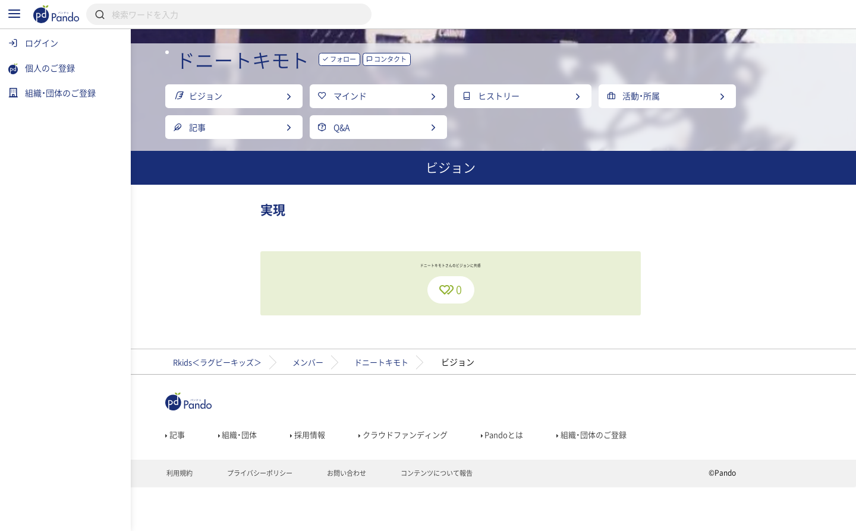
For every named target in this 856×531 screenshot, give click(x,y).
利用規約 (223, 516)
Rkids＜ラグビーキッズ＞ (264, 399)
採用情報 (355, 475)
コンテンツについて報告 (496, 516)
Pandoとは (560, 475)
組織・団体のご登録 (653, 475)
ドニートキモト (442, 399)
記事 (218, 475)
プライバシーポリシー (308, 516)
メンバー (362, 399)
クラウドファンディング (455, 475)
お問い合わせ (400, 516)
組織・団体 (283, 475)
